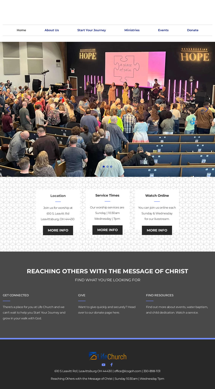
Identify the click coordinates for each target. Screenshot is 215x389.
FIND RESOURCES (160, 295)
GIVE (81, 295)
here (116, 312)
